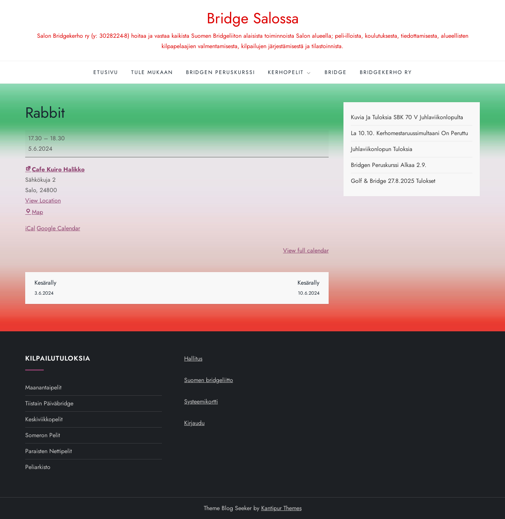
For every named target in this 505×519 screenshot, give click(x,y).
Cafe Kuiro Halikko (54, 169)
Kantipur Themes (281, 508)
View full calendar (306, 250)
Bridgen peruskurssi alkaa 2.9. (388, 165)
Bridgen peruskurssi (220, 72)
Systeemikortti (201, 401)
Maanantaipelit (43, 387)
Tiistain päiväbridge (49, 403)
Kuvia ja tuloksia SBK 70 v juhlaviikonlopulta (407, 117)
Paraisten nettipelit (48, 451)
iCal (30, 228)
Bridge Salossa (253, 18)
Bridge (336, 72)
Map (34, 212)
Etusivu (105, 72)
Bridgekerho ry (386, 72)
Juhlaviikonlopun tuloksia (381, 149)
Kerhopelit (290, 72)
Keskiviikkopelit (44, 419)
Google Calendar (58, 228)
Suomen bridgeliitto (208, 380)
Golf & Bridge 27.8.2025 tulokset (393, 181)
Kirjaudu (194, 423)
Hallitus (193, 358)
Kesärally (105, 288)
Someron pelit (42, 435)
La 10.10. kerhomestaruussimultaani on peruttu (409, 133)
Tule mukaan (152, 72)
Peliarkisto (37, 467)
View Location (43, 200)
